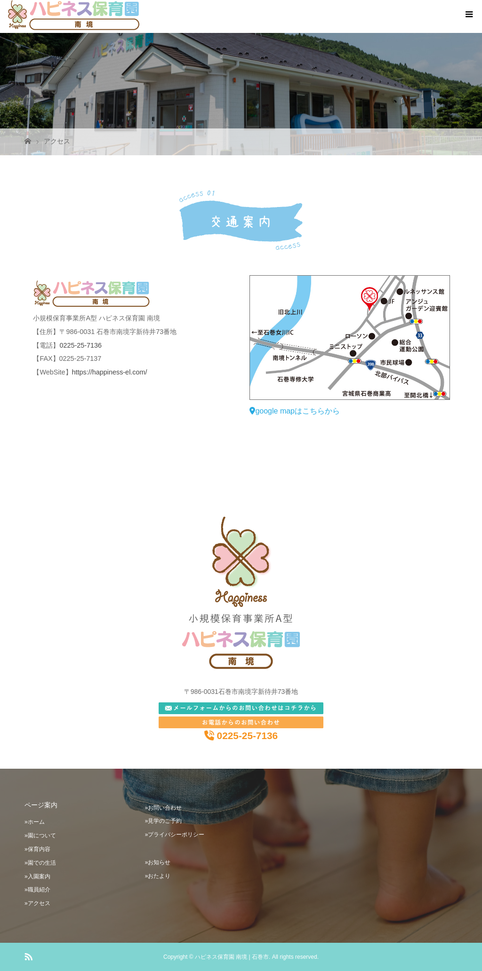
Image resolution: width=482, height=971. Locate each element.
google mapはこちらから (294, 411)
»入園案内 (37, 876)
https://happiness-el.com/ (109, 372)
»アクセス (37, 903)
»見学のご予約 (163, 821)
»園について (40, 835)
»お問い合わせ (163, 807)
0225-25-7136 (80, 345)
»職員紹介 (37, 889)
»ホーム (34, 822)
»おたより (158, 876)
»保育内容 (37, 849)
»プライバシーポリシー (175, 834)
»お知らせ (158, 862)
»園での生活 (40, 863)
